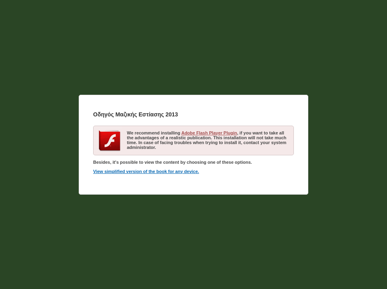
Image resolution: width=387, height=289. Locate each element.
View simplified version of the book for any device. (146, 171)
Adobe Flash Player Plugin (209, 132)
